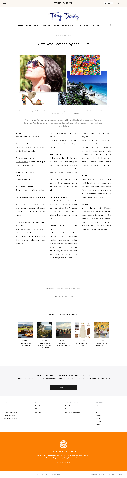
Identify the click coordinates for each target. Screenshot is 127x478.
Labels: (48, 288)
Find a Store (39, 406)
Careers (67, 409)
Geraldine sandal (72, 113)
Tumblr (97, 418)
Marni (42, 147)
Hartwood (65, 204)
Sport (86, 25)
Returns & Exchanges (11, 412)
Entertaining (67, 25)
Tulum (79, 288)
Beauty (37, 25)
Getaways (54, 288)
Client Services (9, 406)
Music (78, 25)
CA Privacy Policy (55, 474)
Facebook (98, 409)
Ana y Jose (98, 197)
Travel (56, 25)
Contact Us (8, 409)
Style (28, 25)
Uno (102, 144)
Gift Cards (38, 412)
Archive (95, 25)
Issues (20, 25)
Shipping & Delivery (10, 418)
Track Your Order (10, 415)
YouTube (98, 421)
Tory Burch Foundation (72, 412)
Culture (46, 25)
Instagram (98, 406)
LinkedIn (98, 424)
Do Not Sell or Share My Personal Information (75, 474)
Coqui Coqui (22, 162)
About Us (68, 406)
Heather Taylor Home (39, 120)
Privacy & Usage (42, 474)
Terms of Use (110, 474)
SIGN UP (63, 387)
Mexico (60, 288)
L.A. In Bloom (66, 120)
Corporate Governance (97, 474)
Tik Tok (97, 412)
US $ (4, 3)
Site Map (120, 474)
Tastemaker (67, 288)
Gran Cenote (30, 204)
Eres (18, 147)
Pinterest (98, 415)
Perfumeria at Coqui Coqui (32, 229)
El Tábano (100, 179)
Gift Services (39, 409)
